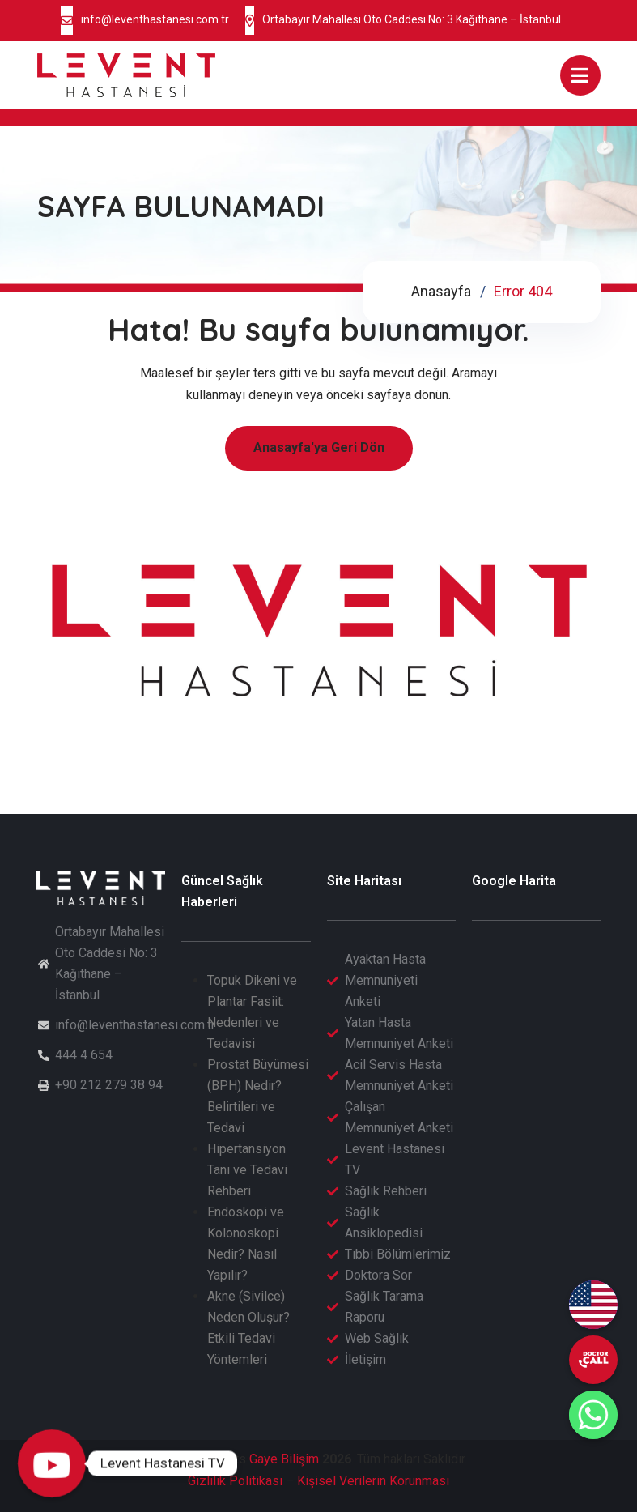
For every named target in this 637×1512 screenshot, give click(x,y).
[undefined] (593, 1359)
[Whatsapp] (593, 1415)
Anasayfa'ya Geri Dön (318, 447)
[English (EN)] (593, 1304)
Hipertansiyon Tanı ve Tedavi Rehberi (247, 1170)
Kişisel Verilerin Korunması (373, 1481)
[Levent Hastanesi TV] (51, 1463)
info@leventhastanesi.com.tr (155, 19)
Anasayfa (441, 291)
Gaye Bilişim (284, 1459)
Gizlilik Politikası (235, 1481)
